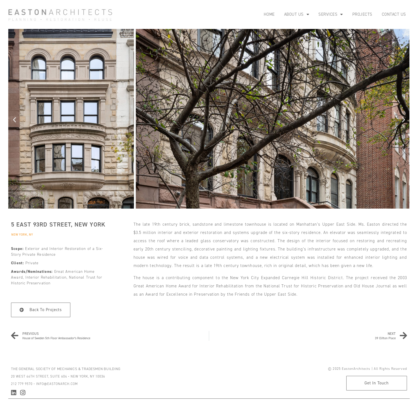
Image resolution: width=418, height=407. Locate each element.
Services (330, 14)
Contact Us (394, 14)
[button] (14, 119)
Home (269, 14)
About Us (296, 14)
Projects (362, 14)
